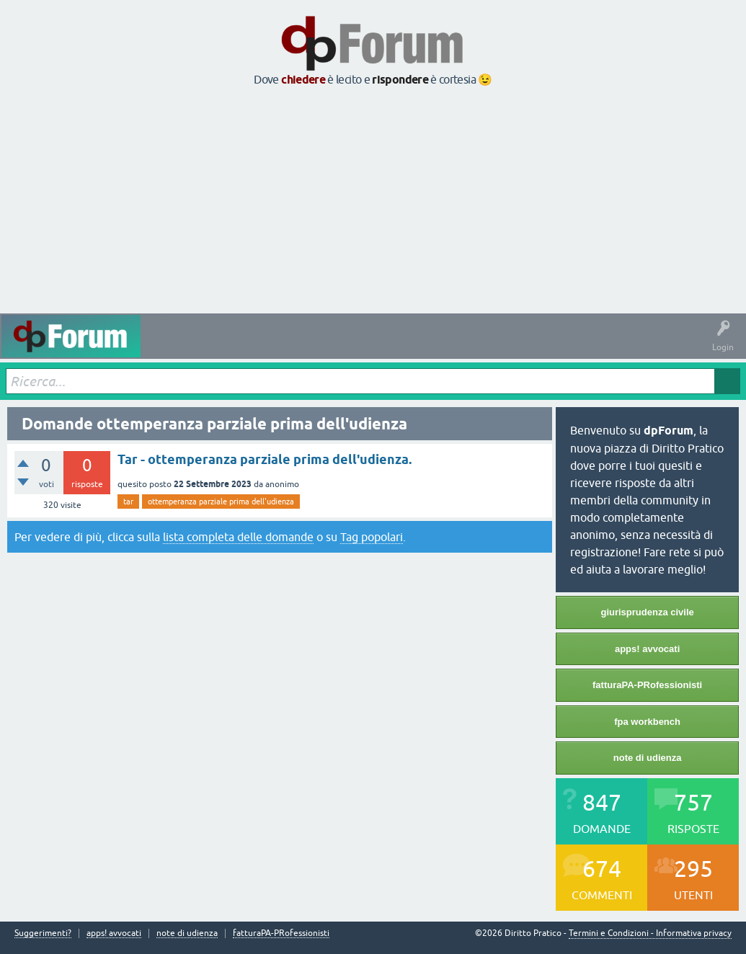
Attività (166, 346)
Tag (337, 346)
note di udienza (647, 757)
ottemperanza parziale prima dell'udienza (221, 501)
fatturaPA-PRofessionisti (647, 684)
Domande (214, 346)
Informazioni (579, 346)
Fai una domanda (503, 346)
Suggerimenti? (42, 933)
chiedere (303, 79)
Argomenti (387, 346)
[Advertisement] (373, 201)
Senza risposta (277, 346)
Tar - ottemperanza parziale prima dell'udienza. (264, 459)
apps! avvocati (647, 648)
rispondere (400, 79)
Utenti (439, 346)
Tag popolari (371, 536)
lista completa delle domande (238, 536)
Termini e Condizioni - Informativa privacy (650, 933)
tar (128, 501)
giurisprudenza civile (646, 612)
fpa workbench (647, 721)
